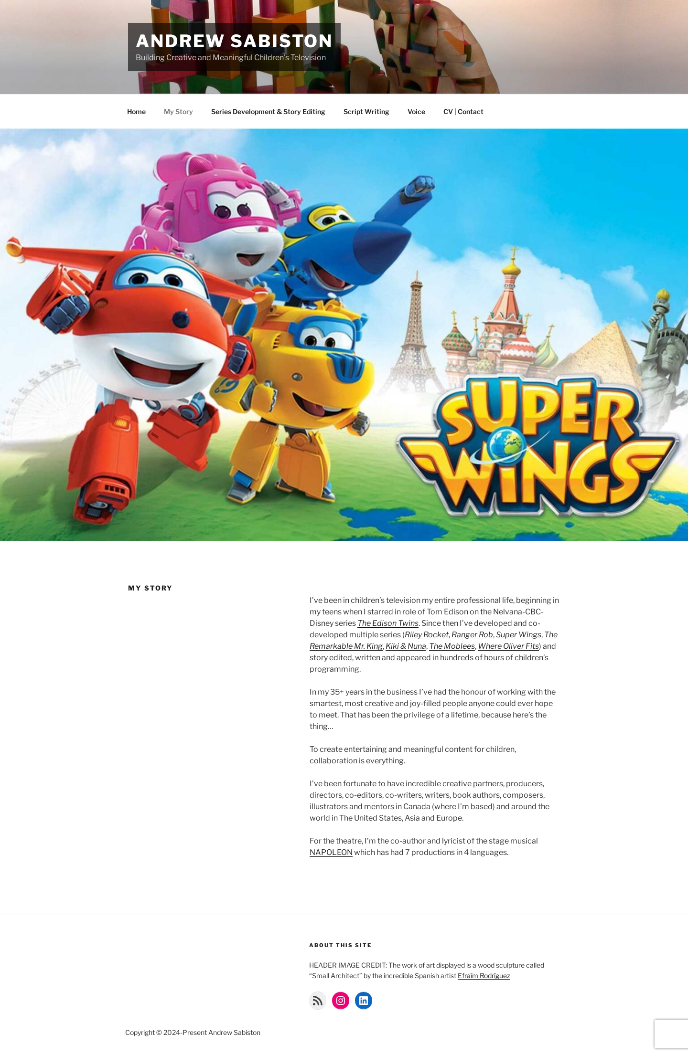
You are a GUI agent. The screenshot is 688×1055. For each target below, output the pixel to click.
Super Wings (518, 634)
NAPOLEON (331, 852)
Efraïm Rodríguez (484, 975)
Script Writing (366, 111)
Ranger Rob (472, 634)
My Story (178, 111)
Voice (416, 111)
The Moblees (452, 646)
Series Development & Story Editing (268, 111)
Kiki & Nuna (406, 646)
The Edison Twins (388, 623)
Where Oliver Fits (508, 646)
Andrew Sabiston (234, 41)
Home (136, 111)
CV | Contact (463, 111)
